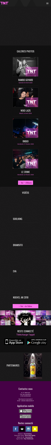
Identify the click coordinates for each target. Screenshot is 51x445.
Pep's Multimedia (28, 438)
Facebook (15, 429)
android (37, 342)
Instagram (28, 429)
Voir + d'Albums (26, 182)
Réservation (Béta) (30, 435)
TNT (4, 3)
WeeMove (22, 429)
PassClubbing (28, 434)
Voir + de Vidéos (26, 306)
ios (14, 342)
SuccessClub (29, 437)
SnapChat (35, 429)
